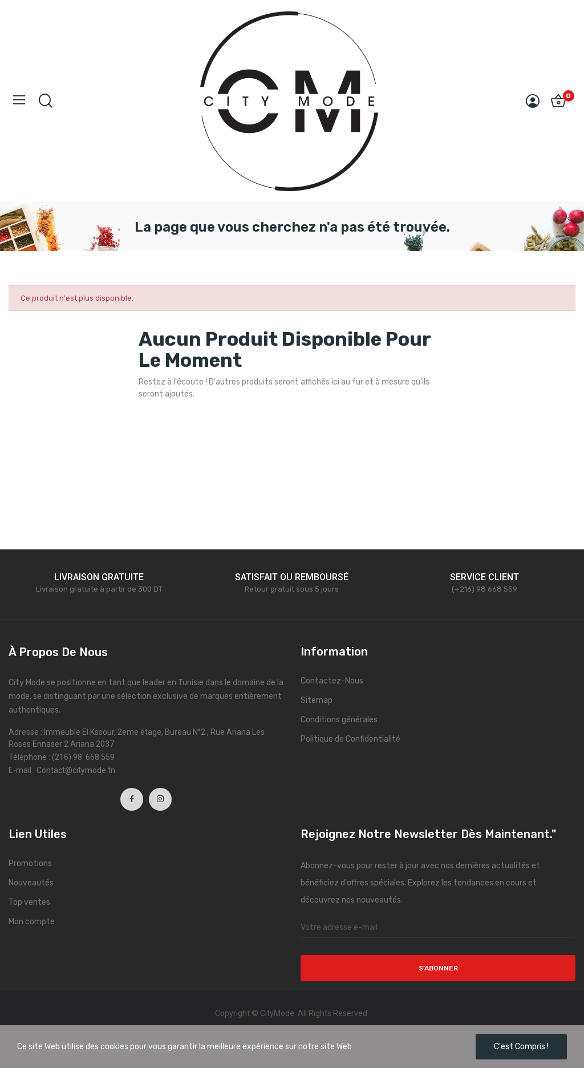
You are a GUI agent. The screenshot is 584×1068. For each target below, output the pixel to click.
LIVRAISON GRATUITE (99, 577)
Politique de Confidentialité (350, 739)
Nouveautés (31, 883)
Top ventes (29, 902)
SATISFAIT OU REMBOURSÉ (291, 577)
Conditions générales (339, 720)
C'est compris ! (521, 1046)
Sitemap (316, 700)
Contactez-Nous (332, 681)
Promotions (30, 863)
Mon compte (32, 922)
